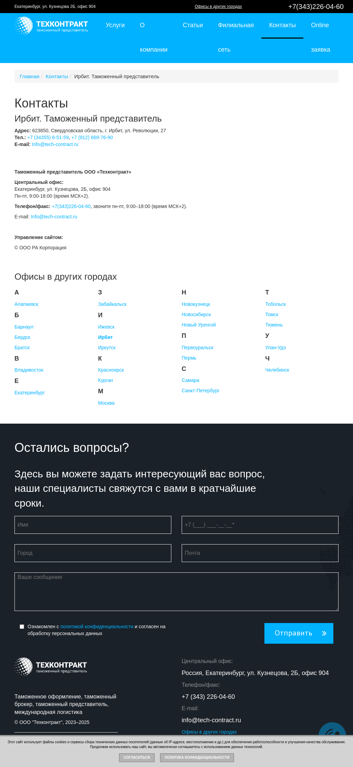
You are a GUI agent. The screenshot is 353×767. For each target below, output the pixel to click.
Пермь (189, 358)
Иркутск (107, 347)
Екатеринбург (29, 392)
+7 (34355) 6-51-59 (48, 137)
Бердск (22, 337)
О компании (154, 37)
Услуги (115, 25)
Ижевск (106, 327)
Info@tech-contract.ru (55, 144)
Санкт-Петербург (201, 390)
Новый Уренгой (199, 325)
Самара (190, 380)
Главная (29, 76)
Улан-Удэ (275, 347)
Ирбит (105, 337)
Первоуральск (197, 347)
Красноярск (111, 370)
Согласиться (137, 757)
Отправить (293, 633)
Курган (105, 380)
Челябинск (277, 370)
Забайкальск (112, 304)
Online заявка (320, 37)
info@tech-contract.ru (211, 720)
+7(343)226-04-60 (316, 6)
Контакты (282, 25)
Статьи (193, 25)
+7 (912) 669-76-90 (92, 137)
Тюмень (274, 325)
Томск (272, 314)
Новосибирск (196, 314)
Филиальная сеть (236, 37)
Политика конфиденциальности (197, 757)
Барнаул (23, 327)
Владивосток (28, 370)
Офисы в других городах (218, 6)
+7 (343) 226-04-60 (208, 696)
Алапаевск (26, 304)
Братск (22, 347)
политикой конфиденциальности (96, 626)
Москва (106, 403)
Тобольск (275, 304)
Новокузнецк (196, 304)
